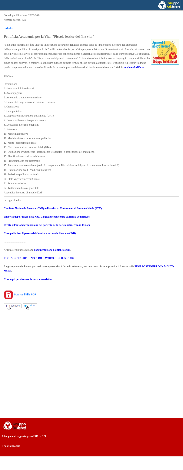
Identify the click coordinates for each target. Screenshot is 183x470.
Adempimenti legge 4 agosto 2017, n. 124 (24, 436)
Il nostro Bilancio (11, 446)
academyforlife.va (134, 67)
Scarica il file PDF (20, 294)
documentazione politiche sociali (52, 249)
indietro (8, 28)
